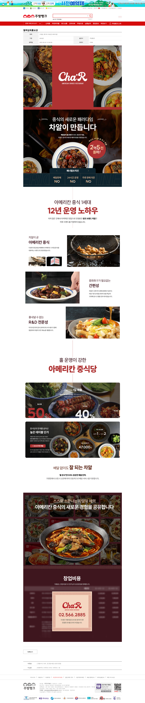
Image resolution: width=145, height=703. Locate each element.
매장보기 (104, 23)
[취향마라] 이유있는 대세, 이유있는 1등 (48, 668)
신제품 (48, 23)
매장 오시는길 (111, 677)
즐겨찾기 (49, 8)
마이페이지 (104, 8)
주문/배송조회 (112, 8)
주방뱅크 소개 (115, 24)
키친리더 (33, 8)
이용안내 (40, 677)
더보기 (90, 19)
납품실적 (88, 23)
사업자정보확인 (80, 677)
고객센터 (119, 8)
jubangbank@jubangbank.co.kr (53, 690)
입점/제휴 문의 (69, 677)
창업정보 (96, 23)
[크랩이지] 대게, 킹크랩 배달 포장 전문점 (49, 663)
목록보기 (30, 652)
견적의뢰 (72, 23)
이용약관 (47, 677)
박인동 (93, 687)
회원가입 (90, 8)
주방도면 (80, 23)
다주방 (26, 8)
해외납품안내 (100, 677)
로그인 (84, 8)
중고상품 (64, 23)
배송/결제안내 (91, 677)
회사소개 (32, 677)
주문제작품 (55, 23)
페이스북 (41, 8)
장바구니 (97, 8)
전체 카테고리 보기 (31, 23)
